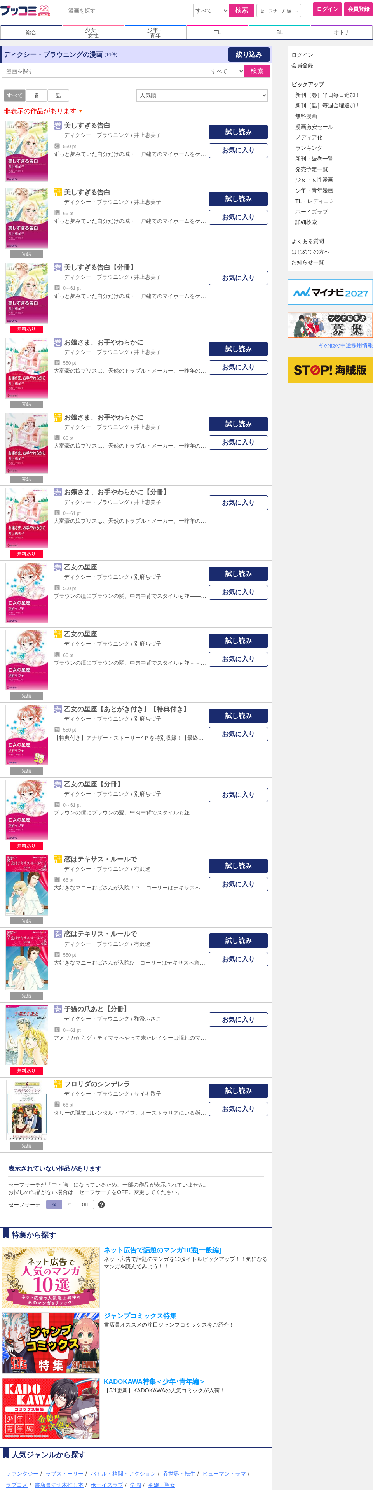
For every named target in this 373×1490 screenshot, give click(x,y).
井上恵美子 (147, 135)
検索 (241, 10)
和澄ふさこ (147, 1019)
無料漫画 (306, 116)
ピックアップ (307, 84)
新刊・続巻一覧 (314, 159)
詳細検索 (306, 222)
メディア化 (308, 137)
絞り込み (249, 54)
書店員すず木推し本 (59, 1485)
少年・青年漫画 (314, 190)
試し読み (238, 132)
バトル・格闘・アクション (123, 1474)
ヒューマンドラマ (224, 1474)
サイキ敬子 (147, 1094)
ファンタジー (22, 1474)
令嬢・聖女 (161, 1485)
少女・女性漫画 (314, 180)
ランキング (308, 148)
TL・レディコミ (315, 201)
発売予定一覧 (311, 169)
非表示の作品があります (40, 111)
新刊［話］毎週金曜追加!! (326, 105)
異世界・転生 (179, 1474)
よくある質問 (307, 241)
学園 (135, 1485)
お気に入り (238, 150)
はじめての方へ (310, 252)
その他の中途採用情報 (346, 345)
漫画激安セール (314, 127)
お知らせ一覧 (307, 262)
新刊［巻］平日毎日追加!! (326, 95)
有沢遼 (142, 869)
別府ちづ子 (147, 577)
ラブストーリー (64, 1474)
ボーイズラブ (107, 1485)
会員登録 (359, 9)
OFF (86, 1205)
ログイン (327, 9)
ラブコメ (17, 1485)
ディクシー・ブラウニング (96, 135)
